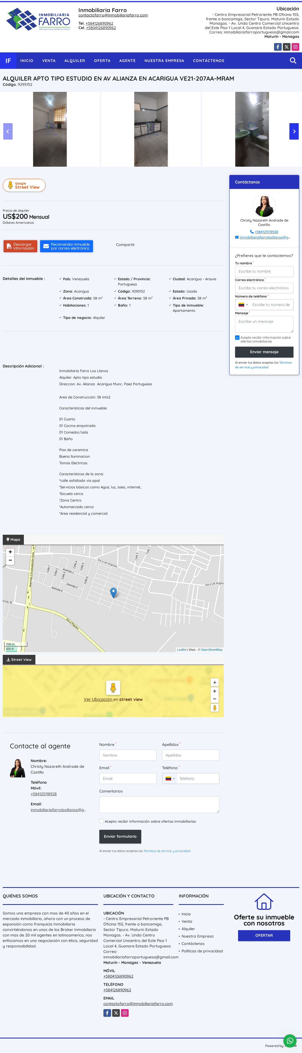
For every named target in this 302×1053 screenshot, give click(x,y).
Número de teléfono (251, 296)
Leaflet (181, 649)
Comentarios (111, 791)
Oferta (102, 60)
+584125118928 (44, 793)
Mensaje (242, 313)
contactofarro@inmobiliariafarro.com (113, 15)
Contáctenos (208, 60)
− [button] (10, 561)
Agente (127, 60)
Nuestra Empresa (164, 60)
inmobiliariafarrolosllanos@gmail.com (65, 809)
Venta (49, 60)
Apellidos (171, 744)
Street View (25, 185)
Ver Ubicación (98, 699)
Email (105, 767)
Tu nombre (244, 263)
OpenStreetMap (211, 649)
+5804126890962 (101, 27)
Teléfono (171, 767)
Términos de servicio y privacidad (166, 851)
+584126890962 (99, 23)
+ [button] (10, 552)
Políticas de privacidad (202, 951)
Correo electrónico (250, 280)
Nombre (107, 744)
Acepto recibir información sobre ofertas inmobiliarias (150, 821)
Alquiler (74, 60)
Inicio (26, 60)
